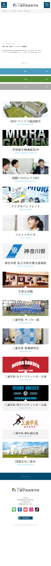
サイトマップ (25, 476)
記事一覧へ (24, 63)
